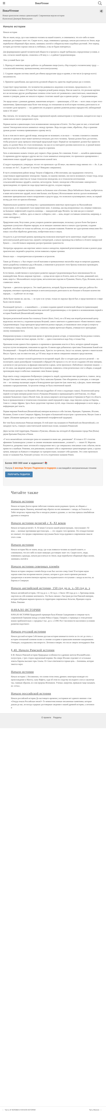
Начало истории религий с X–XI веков (38, 523)
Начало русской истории (28, 631)
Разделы (57, 717)
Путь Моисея (94, 1110)
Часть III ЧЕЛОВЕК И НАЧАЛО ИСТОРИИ (20, 1110)
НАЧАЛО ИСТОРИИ (26, 609)
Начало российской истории (31, 693)
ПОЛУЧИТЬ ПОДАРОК (19, 474)
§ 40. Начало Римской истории (33, 650)
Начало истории (22, 501)
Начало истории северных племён (35, 566)
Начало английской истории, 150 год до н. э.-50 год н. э (50, 588)
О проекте (46, 717)
